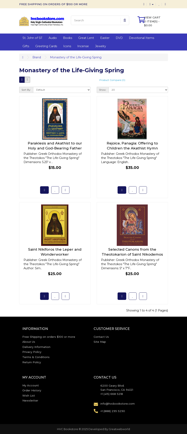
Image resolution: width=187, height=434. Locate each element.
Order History (31, 390)
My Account (30, 385)
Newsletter (30, 400)
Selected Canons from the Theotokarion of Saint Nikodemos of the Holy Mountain (132, 254)
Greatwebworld (119, 429)
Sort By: (26, 89)
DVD (119, 38)
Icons (67, 46)
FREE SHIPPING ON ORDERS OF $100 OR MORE (53, 4)
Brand (36, 57)
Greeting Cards (46, 46)
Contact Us (101, 336)
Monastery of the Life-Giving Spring (75, 57)
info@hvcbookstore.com (117, 403)
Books (67, 38)
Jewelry (100, 46)
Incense (83, 46)
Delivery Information (36, 347)
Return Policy (31, 362)
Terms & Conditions (36, 357)
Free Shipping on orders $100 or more (48, 336)
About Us (28, 341)
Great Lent (86, 38)
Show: (102, 89)
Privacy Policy (31, 351)
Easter (105, 38)
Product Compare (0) (112, 80)
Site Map (100, 341)
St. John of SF (32, 38)
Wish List (28, 395)
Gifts (26, 46)
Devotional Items (141, 38)
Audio (53, 38)
